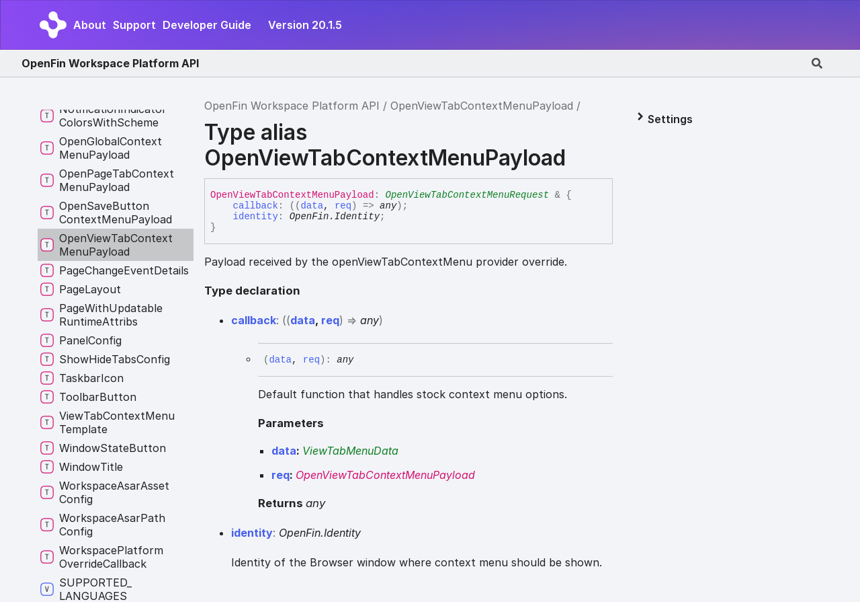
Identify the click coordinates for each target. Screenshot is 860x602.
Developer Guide (207, 25)
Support (134, 25)
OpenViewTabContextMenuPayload (481, 105)
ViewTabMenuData (350, 450)
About (89, 25)
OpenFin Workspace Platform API (110, 63)
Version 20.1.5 (305, 25)
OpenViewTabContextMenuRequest (467, 195)
